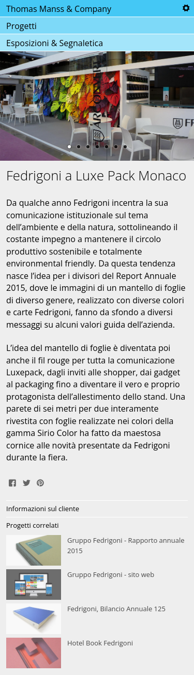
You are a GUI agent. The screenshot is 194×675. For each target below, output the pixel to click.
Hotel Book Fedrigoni (97, 653)
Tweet (26, 481)
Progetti (21, 26)
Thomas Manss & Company (58, 9)
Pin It (40, 481)
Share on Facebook (12, 481)
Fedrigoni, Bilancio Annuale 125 (97, 619)
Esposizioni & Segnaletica (54, 43)
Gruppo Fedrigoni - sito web (97, 585)
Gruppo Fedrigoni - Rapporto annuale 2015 (97, 551)
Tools (185, 8)
